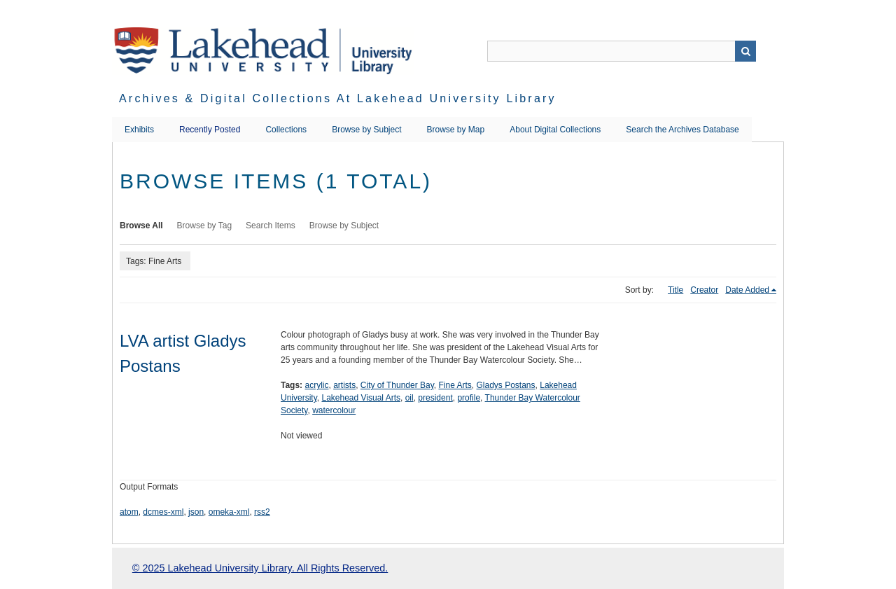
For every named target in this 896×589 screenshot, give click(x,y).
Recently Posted (209, 129)
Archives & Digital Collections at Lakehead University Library (337, 98)
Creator (704, 290)
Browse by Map (456, 129)
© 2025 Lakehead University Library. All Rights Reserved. (260, 568)
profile (468, 398)
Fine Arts (454, 385)
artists (344, 385)
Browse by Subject (366, 129)
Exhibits (139, 129)
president (435, 398)
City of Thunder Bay (397, 385)
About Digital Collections (555, 129)
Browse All (141, 225)
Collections (286, 129)
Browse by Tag (204, 225)
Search (745, 51)
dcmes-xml (163, 512)
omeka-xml (229, 512)
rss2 (262, 512)
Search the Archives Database (682, 129)
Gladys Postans (506, 385)
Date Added (747, 290)
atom (129, 512)
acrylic (316, 385)
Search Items (270, 225)
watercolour (334, 410)
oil (409, 398)
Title (675, 290)
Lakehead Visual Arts (360, 398)
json (196, 512)
